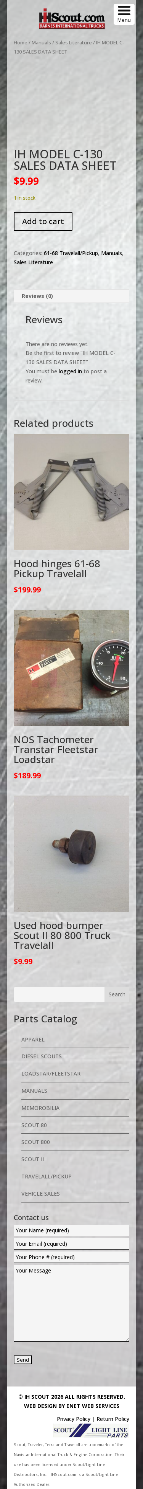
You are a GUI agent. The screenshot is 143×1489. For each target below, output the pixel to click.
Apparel (33, 1039)
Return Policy (112, 1418)
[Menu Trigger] (124, 14)
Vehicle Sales (40, 1193)
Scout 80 (34, 1125)
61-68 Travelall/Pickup (71, 253)
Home (20, 42)
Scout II (32, 1159)
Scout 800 (35, 1142)
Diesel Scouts (41, 1056)
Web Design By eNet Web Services (71, 1405)
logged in (70, 371)
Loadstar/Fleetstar (50, 1073)
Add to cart (43, 221)
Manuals (41, 42)
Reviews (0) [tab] (37, 295)
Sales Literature (73, 42)
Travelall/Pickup (46, 1176)
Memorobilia (40, 1107)
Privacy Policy (73, 1418)
